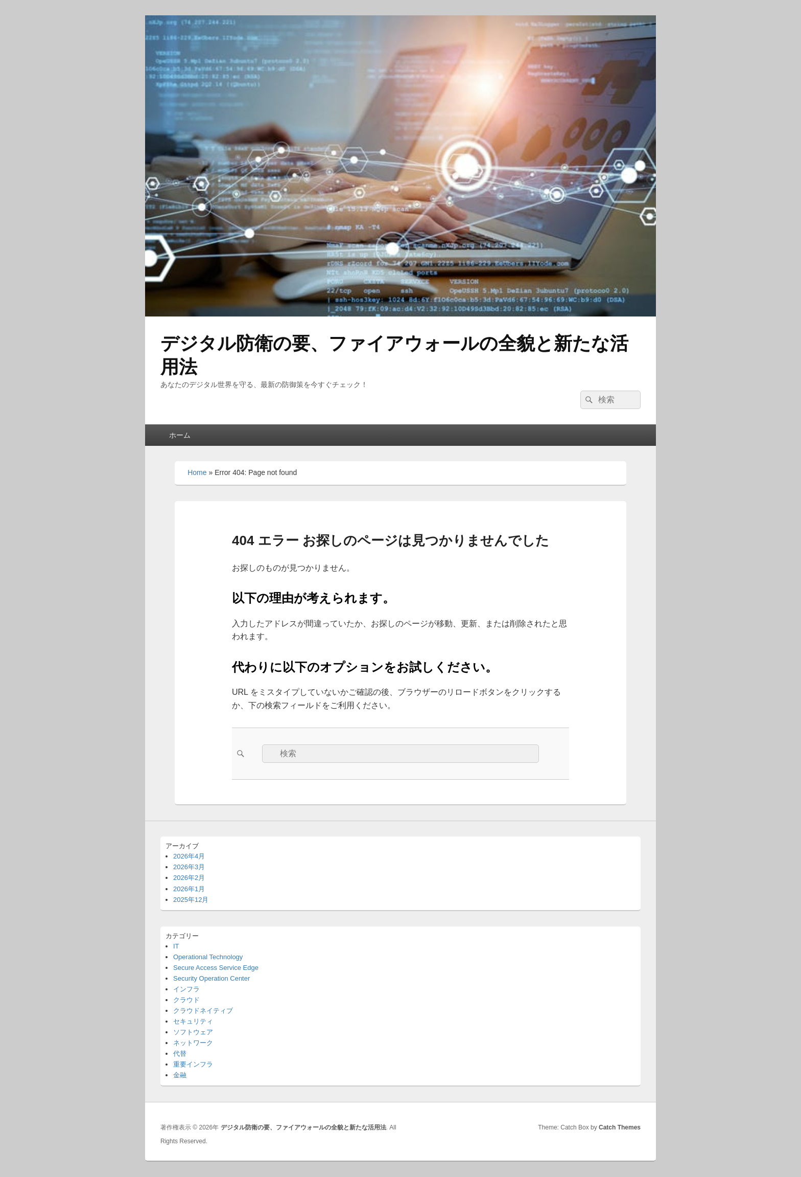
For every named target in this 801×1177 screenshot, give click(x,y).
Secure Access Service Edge (215, 967)
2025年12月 (190, 899)
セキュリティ (193, 1021)
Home (196, 472)
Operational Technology (208, 957)
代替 (179, 1053)
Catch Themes (620, 1127)
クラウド (186, 1000)
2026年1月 (189, 889)
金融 (179, 1075)
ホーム (180, 435)
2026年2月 (189, 877)
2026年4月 (189, 856)
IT (176, 946)
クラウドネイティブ (203, 1010)
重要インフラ (193, 1064)
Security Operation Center (211, 978)
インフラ (186, 989)
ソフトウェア (193, 1032)
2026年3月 (189, 867)
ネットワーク (193, 1043)
